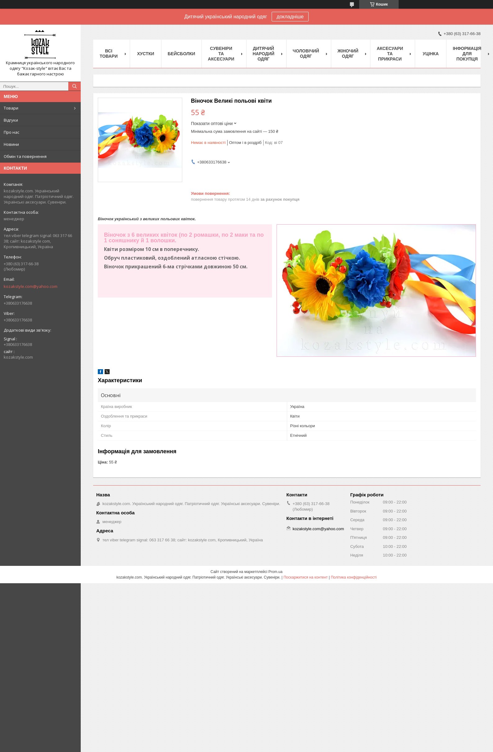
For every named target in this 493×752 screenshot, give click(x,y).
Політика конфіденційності (354, 577)
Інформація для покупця (467, 53)
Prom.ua (276, 572)
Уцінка (431, 53)
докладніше (290, 16)
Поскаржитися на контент (305, 577)
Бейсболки (181, 53)
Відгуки (11, 120)
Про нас (11, 132)
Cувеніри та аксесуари (221, 53)
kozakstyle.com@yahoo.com (30, 286)
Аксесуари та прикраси (390, 53)
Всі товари (109, 53)
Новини (11, 144)
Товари (11, 108)
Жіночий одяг (348, 53)
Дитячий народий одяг (263, 53)
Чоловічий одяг (306, 53)
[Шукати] (74, 86)
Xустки (145, 53)
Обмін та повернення (25, 156)
